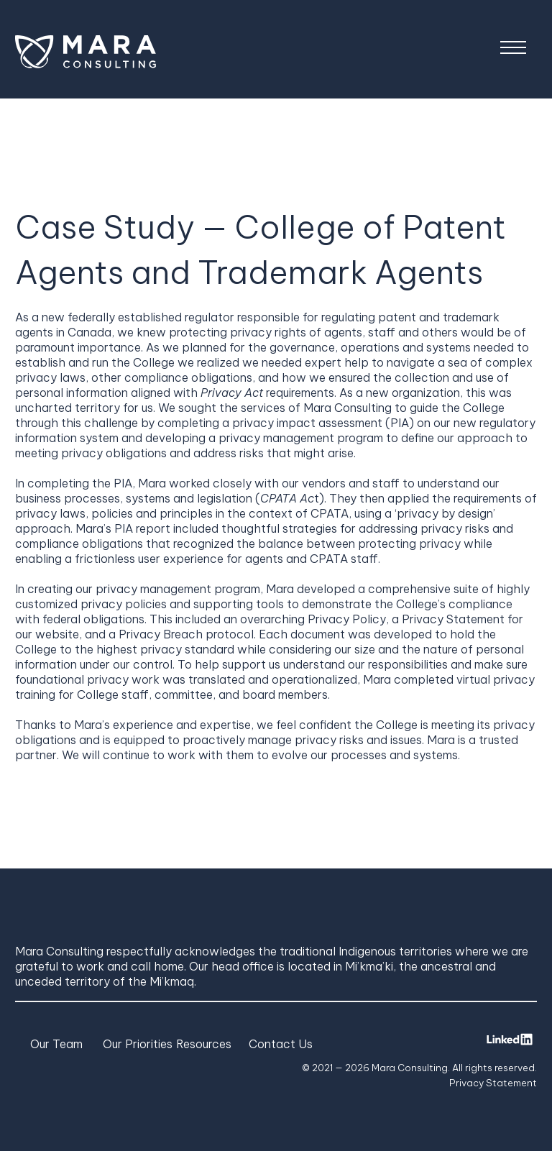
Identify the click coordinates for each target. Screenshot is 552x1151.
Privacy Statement (493, 1082)
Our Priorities (137, 1044)
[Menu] (513, 49)
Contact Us (281, 1044)
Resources (203, 1044)
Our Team (56, 1044)
